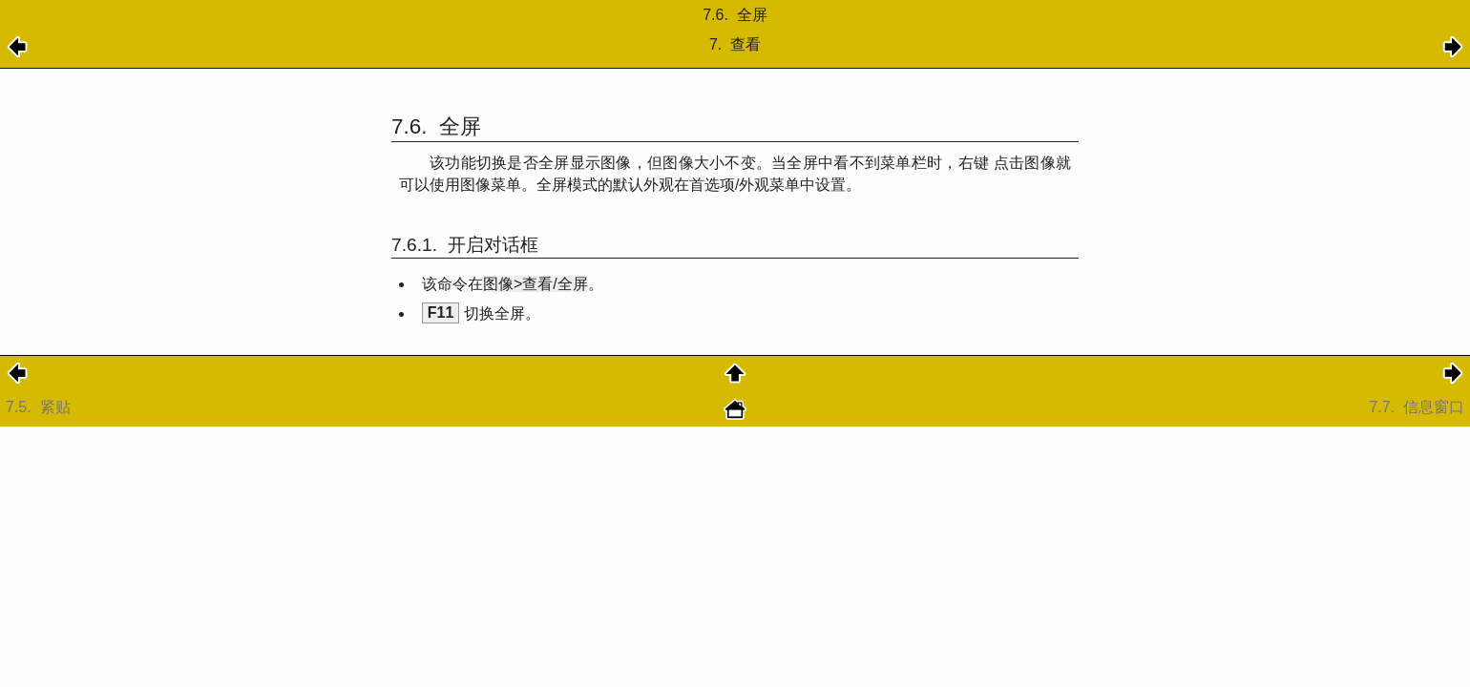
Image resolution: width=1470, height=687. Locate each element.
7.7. (1416, 407)
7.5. (40, 407)
